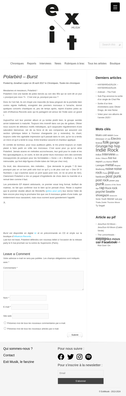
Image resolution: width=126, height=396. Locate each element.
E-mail (7, 307)
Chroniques (17, 63)
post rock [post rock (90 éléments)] (102, 180)
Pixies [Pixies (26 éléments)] (105, 173)
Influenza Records (22, 236)
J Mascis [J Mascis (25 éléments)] (104, 158)
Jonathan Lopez (21, 83)
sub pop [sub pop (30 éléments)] (118, 199)
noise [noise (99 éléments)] (109, 169)
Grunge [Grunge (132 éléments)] (102, 146)
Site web (7, 316)
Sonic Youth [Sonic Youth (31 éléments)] (101, 199)
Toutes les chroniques (69, 83)
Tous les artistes (97, 63)
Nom (6, 298)
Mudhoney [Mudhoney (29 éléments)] (100, 169)
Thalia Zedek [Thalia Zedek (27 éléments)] (101, 202)
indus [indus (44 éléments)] (98, 154)
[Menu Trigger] (115, 7)
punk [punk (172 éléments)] (100, 184)
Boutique (115, 63)
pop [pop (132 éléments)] (111, 172)
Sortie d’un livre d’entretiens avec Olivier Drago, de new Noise (109, 106)
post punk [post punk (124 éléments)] (113, 176)
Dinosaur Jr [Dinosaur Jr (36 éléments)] (101, 139)
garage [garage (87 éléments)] (114, 142)
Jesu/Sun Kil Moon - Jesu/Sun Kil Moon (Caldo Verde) (110, 227)
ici (35, 233)
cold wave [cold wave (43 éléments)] (107, 135)
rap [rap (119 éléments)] (102, 188)
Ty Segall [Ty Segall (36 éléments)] (100, 205)
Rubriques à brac (74, 63)
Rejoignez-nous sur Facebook (108, 240)
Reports (31, 63)
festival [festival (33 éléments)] (99, 143)
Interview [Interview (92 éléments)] (108, 154)
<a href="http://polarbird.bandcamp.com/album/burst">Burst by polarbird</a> (42, 219)
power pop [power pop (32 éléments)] (114, 180)
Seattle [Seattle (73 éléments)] (110, 191)
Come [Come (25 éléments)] (116, 135)
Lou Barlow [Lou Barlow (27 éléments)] (107, 162)
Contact (9, 355)
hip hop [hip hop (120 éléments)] (114, 146)
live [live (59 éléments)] (110, 158)
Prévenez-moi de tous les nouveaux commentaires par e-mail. (36, 323)
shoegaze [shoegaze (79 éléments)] (102, 195)
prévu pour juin (53, 191)
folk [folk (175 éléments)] (106, 142)
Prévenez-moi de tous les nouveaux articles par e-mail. (33, 329)
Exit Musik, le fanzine (18, 362)
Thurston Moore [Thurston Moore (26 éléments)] (113, 202)
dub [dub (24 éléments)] (108, 139)
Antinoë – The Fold (107, 92)
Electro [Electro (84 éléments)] (116, 138)
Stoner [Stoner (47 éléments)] (110, 198)
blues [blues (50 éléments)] (99, 135)
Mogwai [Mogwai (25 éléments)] (117, 165)
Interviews (45, 63)
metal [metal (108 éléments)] (109, 165)
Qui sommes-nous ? (18, 348)
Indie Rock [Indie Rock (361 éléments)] (107, 150)
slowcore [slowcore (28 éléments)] (113, 195)
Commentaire (10, 268)
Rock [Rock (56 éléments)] (108, 188)
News (58, 63)
